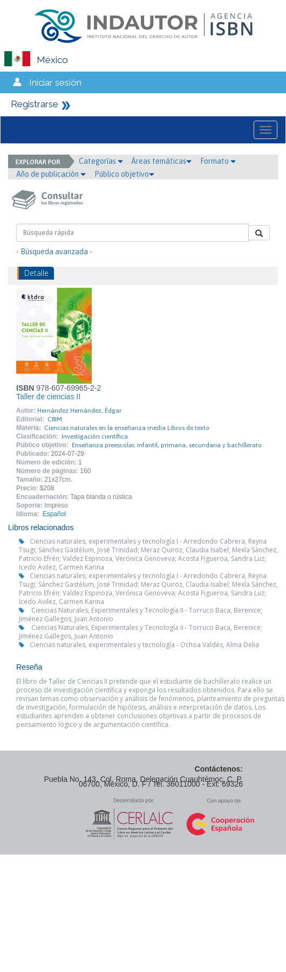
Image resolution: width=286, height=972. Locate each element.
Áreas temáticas (161, 161)
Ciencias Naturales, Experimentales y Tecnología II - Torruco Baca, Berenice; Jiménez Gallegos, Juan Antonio (140, 614)
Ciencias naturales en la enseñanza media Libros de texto (126, 428)
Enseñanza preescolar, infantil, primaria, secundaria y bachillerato (167, 445)
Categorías (101, 161)
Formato (218, 161)
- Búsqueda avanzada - (54, 251)
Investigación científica (95, 436)
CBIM (54, 419)
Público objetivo (124, 174)
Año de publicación (51, 174)
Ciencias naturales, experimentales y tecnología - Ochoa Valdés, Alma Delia (144, 644)
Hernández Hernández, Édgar (79, 410)
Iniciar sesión (55, 82)
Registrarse (34, 104)
